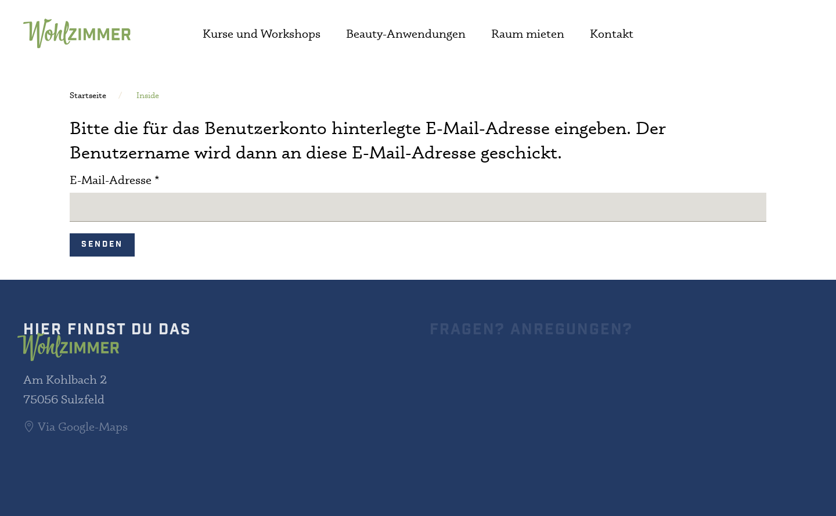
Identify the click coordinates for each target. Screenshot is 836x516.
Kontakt (611, 33)
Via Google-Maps (75, 426)
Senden (102, 245)
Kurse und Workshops (261, 33)
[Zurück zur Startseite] (77, 33)
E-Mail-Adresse (115, 179)
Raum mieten (527, 33)
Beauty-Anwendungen (406, 33)
